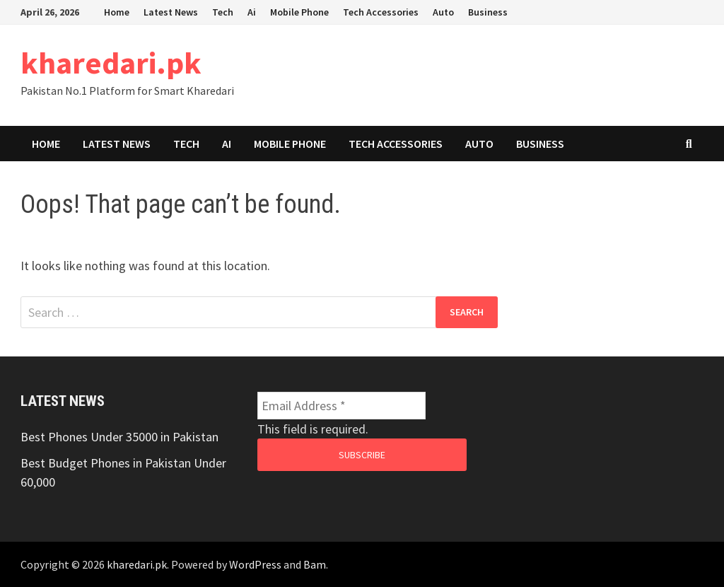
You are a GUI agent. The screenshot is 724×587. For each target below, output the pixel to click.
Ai (251, 12)
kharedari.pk (111, 62)
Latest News (171, 12)
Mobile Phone (299, 12)
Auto (443, 12)
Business (488, 12)
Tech (222, 12)
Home (116, 12)
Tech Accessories (381, 12)
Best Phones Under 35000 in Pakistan (119, 437)
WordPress (255, 564)
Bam (314, 564)
